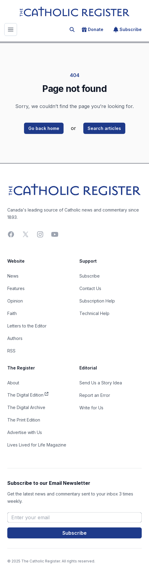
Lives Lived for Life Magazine (36, 444)
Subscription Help (97, 300)
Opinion (15, 300)
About (13, 382)
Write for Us (91, 407)
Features (16, 288)
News (13, 275)
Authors (15, 338)
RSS (11, 350)
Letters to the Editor (27, 325)
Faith (12, 313)
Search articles (104, 128)
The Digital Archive (26, 407)
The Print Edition (23, 419)
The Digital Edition (27, 394)
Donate (92, 29)
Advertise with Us (24, 432)
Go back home (43, 128)
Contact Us (90, 288)
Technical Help (94, 313)
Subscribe (127, 29)
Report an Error (94, 395)
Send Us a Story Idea (100, 382)
